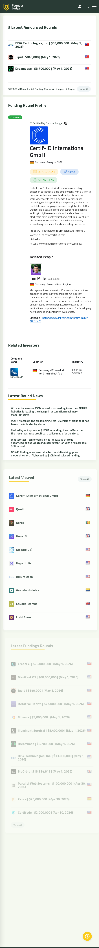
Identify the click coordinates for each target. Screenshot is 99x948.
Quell (21, 509)
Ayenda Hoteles (28, 590)
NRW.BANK (16, 377)
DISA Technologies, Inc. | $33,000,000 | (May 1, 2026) (45, 44)
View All (84, 89)
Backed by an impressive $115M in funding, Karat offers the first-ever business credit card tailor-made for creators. (47, 432)
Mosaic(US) (25, 549)
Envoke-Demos (28, 603)
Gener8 (22, 536)
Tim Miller (38, 278)
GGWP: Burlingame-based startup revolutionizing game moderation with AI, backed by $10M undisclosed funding (45, 454)
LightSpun (24, 617)
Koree (21, 522)
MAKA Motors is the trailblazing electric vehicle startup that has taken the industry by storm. (50, 422)
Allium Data (25, 576)
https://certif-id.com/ (54, 235)
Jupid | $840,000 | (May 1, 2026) (34, 57)
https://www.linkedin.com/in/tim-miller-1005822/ (59, 319)
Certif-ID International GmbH (57, 151)
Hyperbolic (25, 563)
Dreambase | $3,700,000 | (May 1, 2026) (40, 69)
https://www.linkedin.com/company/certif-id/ (56, 244)
